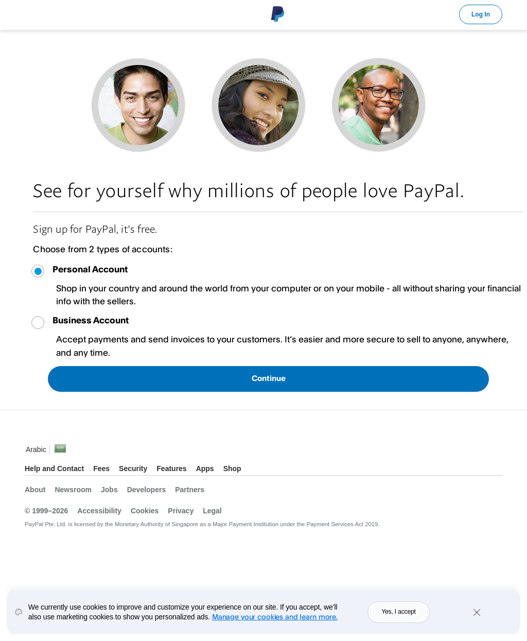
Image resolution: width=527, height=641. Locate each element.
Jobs (109, 490)
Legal (212, 511)
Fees (101, 468)
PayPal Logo (278, 14)
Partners (189, 490)
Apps (205, 468)
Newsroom (73, 490)
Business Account (90, 320)
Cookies (145, 511)
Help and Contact (54, 468)
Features (171, 468)
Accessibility (99, 511)
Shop (232, 468)
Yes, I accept (398, 618)
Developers (146, 490)
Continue (269, 378)
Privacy (181, 511)
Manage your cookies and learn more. (275, 623)
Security (133, 468)
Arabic (36, 449)
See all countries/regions (60, 451)
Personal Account (90, 269)
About (35, 490)
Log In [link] (480, 14)
